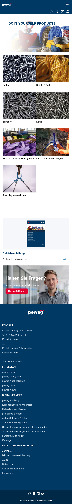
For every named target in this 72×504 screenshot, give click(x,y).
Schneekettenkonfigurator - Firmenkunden (24, 427)
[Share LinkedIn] (38, 493)
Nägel (39, 121)
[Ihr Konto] (67, 11)
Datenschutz (8, 464)
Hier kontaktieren (16, 291)
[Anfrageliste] (57, 11)
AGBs (5, 459)
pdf (64, 259)
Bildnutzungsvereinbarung (16, 455)
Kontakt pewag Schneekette (17, 348)
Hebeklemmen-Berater (14, 409)
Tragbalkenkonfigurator (14, 422)
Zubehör (7, 121)
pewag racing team (12, 376)
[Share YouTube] (42, 493)
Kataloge (6, 440)
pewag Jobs (8, 385)
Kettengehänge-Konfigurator (17, 404)
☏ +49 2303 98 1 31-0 (14, 334)
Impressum (8, 473)
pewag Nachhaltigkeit (13, 381)
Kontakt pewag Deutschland (17, 330)
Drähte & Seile (43, 85)
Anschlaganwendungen (15, 195)
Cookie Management (13, 468)
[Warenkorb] (62, 11)
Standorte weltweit (12, 361)
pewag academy (10, 400)
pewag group (9, 372)
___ (3, 343)
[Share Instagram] (29, 493)
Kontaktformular (10, 339)
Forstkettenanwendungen (49, 158)
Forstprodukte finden (13, 435)
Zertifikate (7, 450)
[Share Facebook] (34, 493)
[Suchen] (51, 11)
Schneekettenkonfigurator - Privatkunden (24, 431)
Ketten (6, 85)
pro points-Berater (12, 413)
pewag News (9, 389)
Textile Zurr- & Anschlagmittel (18, 158)
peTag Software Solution (15, 418)
